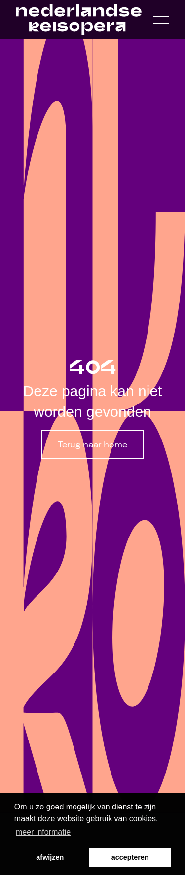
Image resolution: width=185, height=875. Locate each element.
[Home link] (79, 19)
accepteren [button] (130, 857)
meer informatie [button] (43, 832)
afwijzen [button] (50, 857)
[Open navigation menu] (161, 20)
